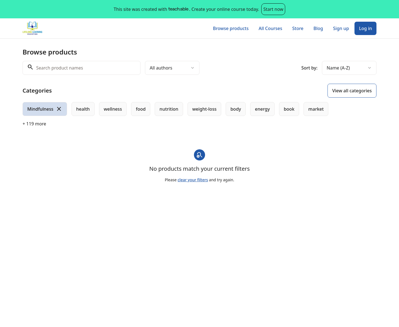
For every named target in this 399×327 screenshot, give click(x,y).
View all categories (352, 91)
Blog (318, 28)
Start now (273, 9)
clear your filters (193, 179)
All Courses (270, 28)
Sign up (341, 28)
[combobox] (172, 68)
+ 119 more (34, 124)
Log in (365, 28)
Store (297, 28)
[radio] (45, 109)
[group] (177, 109)
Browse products (230, 28)
